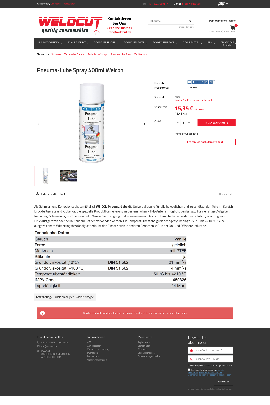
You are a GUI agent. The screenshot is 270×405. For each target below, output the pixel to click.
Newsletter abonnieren (197, 340)
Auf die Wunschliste (186, 133)
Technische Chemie (74, 54)
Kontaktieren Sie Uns (50, 337)
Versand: (159, 97)
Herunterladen (226, 194)
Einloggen (56, 3)
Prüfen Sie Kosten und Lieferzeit (193, 100)
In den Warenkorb (216, 123)
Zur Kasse (230, 31)
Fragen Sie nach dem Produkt (205, 142)
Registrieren (69, 3)
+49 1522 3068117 (158, 3)
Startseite (56, 54)
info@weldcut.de (191, 3)
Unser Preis (160, 107)
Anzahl (158, 121)
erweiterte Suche (186, 27)
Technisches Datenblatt (53, 194)
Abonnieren (224, 381)
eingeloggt (175, 313)
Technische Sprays (97, 54)
